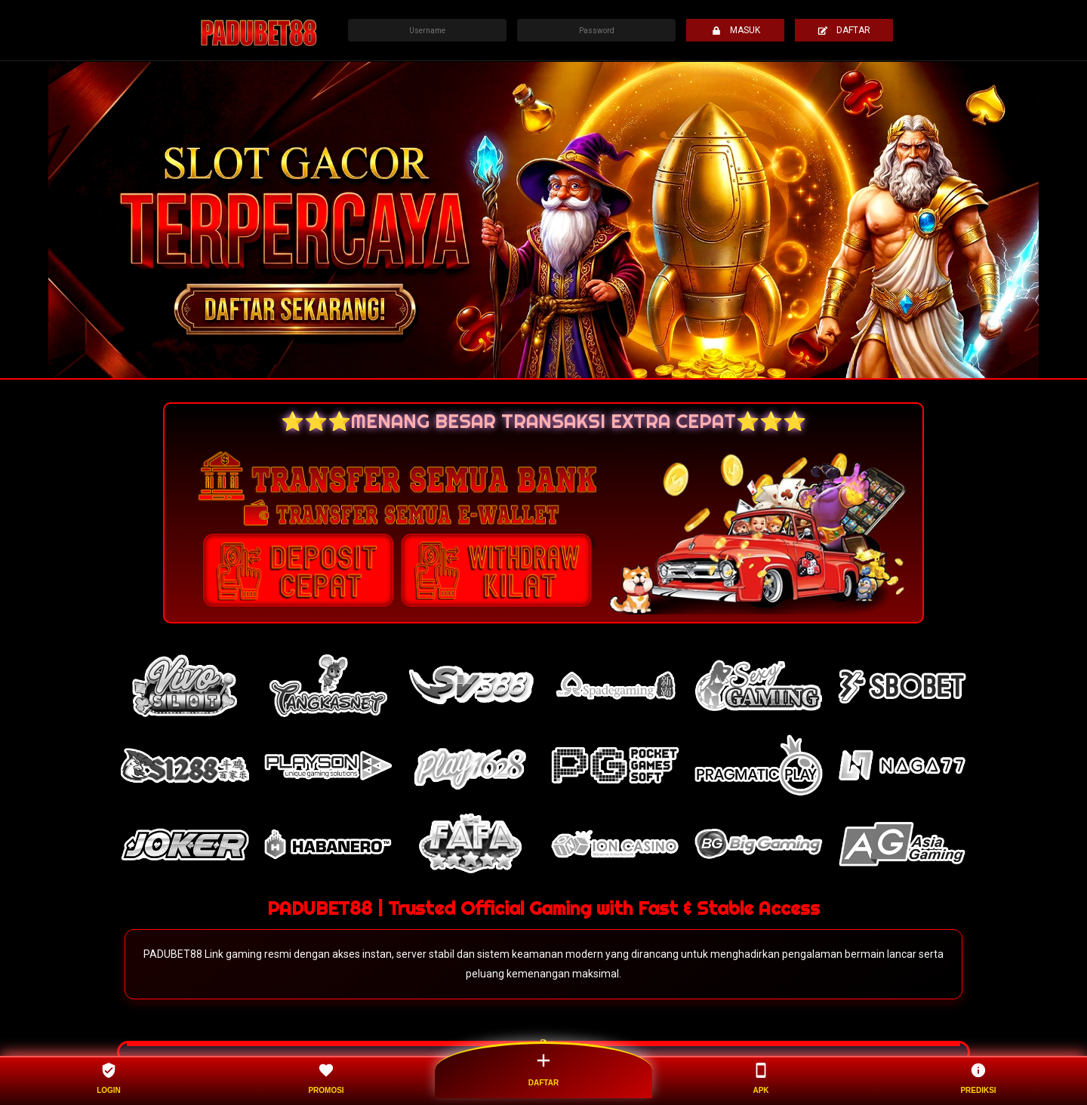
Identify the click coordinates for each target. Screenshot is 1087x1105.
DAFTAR (844, 30)
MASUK (735, 30)
